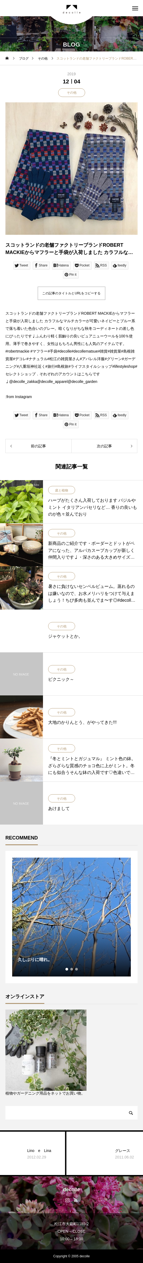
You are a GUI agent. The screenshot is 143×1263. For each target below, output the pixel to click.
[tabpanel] (71, 917)
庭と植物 (61, 490)
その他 (72, 93)
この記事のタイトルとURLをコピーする (71, 293)
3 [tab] (76, 969)
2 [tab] (72, 969)
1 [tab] (67, 969)
